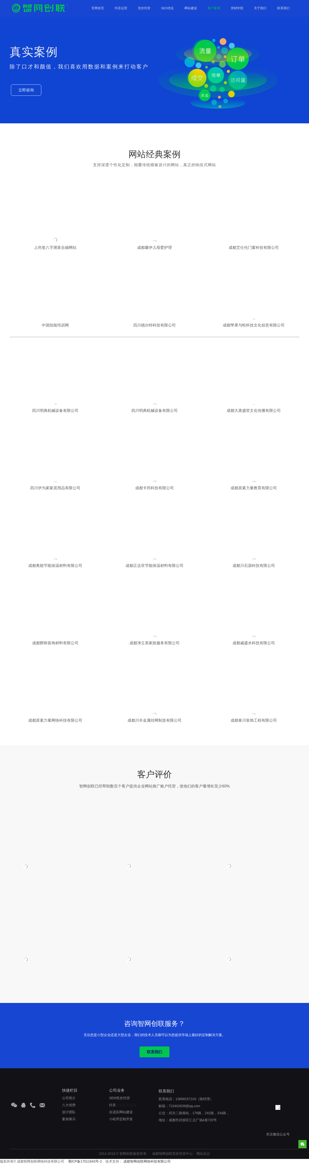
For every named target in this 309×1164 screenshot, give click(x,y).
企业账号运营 (122, 1105)
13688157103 (186, 1099)
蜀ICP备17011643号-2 (85, 1161)
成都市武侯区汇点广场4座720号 (193, 1120)
